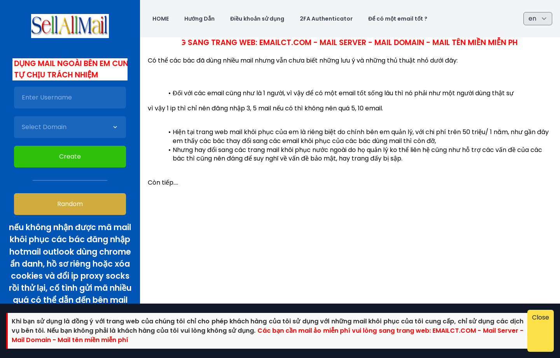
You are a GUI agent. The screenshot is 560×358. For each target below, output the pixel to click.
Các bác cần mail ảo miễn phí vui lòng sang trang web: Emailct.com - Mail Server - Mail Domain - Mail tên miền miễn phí (291, 42)
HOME (160, 19)
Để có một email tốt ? (397, 19)
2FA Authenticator (326, 19)
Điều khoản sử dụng (257, 19)
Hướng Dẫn (199, 19)
